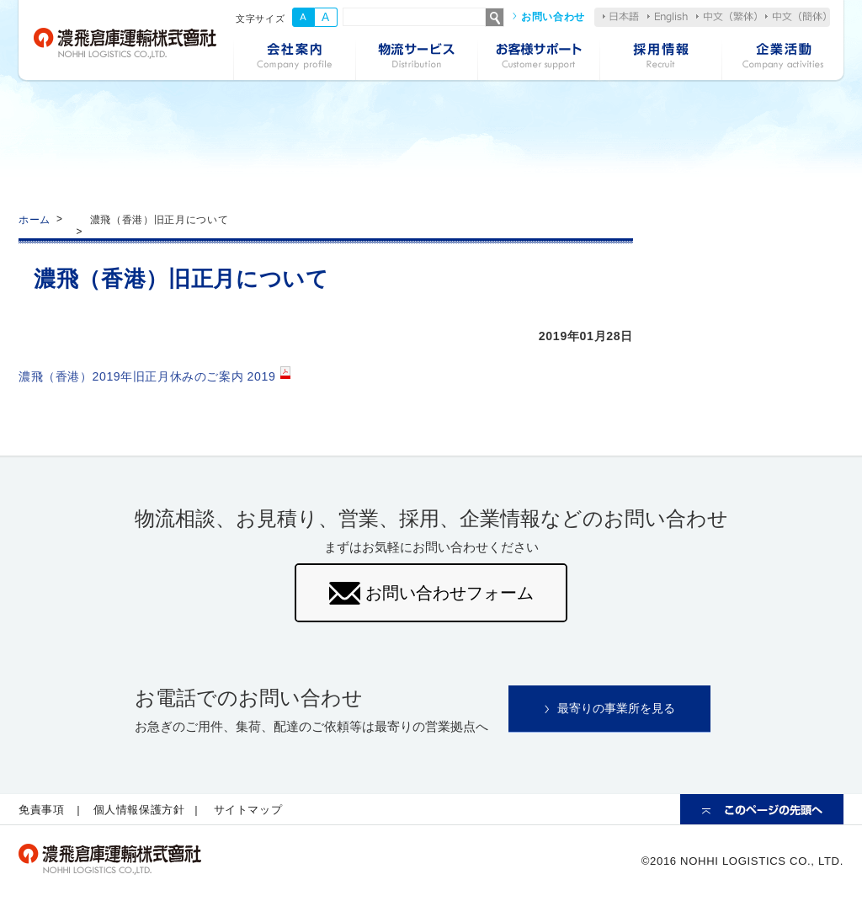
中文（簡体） (795, 16)
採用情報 (660, 57)
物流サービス (416, 57)
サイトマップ (249, 811)
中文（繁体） (726, 16)
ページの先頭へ (761, 811)
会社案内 (294, 57)
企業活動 (782, 57)
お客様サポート (538, 57)
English (667, 17)
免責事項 (42, 811)
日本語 (621, 16)
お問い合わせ (553, 17)
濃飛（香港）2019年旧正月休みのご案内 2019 (148, 376)
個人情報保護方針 (139, 811)
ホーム (35, 220)
